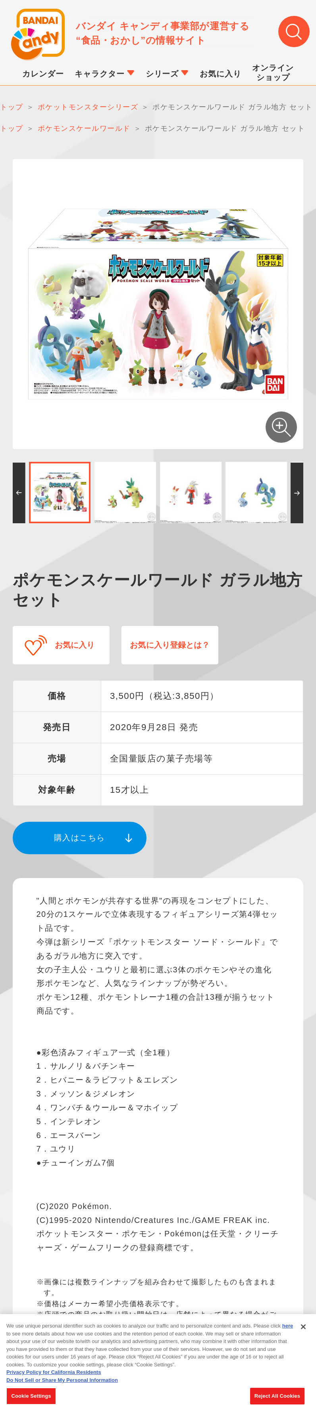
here (287, 1330)
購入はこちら (79, 836)
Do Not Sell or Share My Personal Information (62, 1384)
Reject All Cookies (277, 1400)
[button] (19, 493)
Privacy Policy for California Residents (53, 1376)
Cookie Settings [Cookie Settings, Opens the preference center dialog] (31, 1400)
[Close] (303, 1330)
